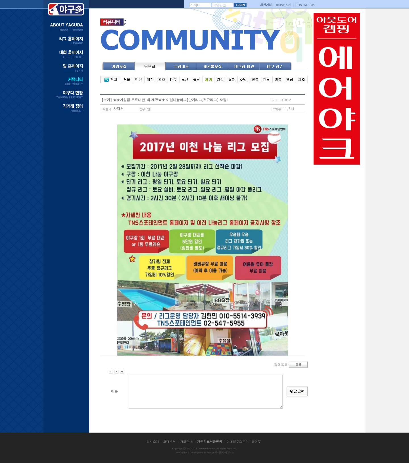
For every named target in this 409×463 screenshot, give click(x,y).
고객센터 (169, 441)
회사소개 (153, 441)
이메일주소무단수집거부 (244, 441)
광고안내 (186, 441)
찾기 (283, 5)
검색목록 (281, 364)
